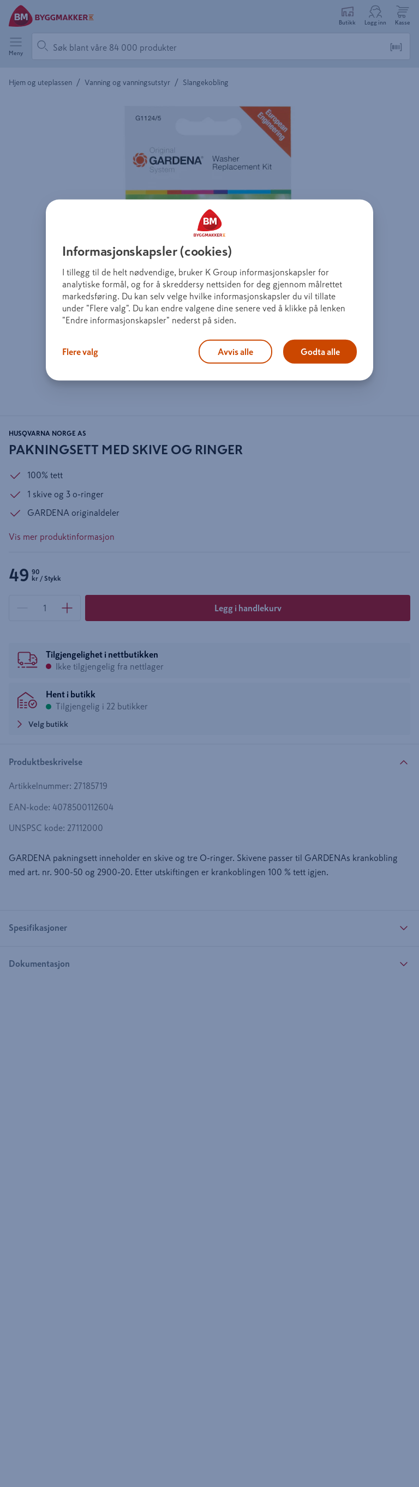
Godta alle (320, 351)
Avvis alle (235, 351)
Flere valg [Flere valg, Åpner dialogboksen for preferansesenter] (80, 351)
